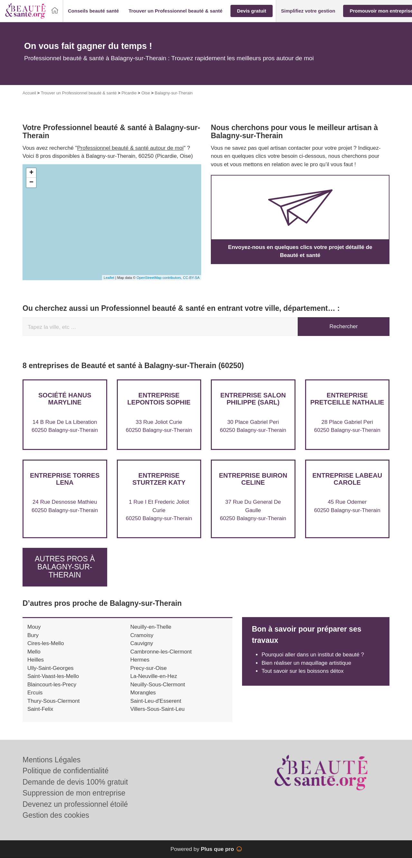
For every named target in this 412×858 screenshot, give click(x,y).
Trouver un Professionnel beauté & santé (79, 93)
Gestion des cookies (56, 815)
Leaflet (109, 278)
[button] (93, 11)
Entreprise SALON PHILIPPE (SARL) (253, 399)
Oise (145, 93)
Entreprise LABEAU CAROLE (347, 479)
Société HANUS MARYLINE (64, 399)
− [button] (31, 182)
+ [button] (31, 173)
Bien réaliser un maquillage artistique (306, 663)
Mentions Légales (51, 760)
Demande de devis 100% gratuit (75, 782)
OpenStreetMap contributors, (159, 278)
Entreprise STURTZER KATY (158, 479)
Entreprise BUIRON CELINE (253, 479)
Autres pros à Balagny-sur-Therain (65, 567)
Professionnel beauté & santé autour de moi (130, 148)
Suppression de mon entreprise (74, 793)
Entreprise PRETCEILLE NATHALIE (347, 399)
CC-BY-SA (191, 278)
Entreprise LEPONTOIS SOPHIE (159, 399)
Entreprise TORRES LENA (64, 479)
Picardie (128, 93)
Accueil (29, 93)
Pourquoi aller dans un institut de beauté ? (312, 655)
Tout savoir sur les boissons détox (302, 671)
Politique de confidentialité (65, 771)
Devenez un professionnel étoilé (75, 804)
